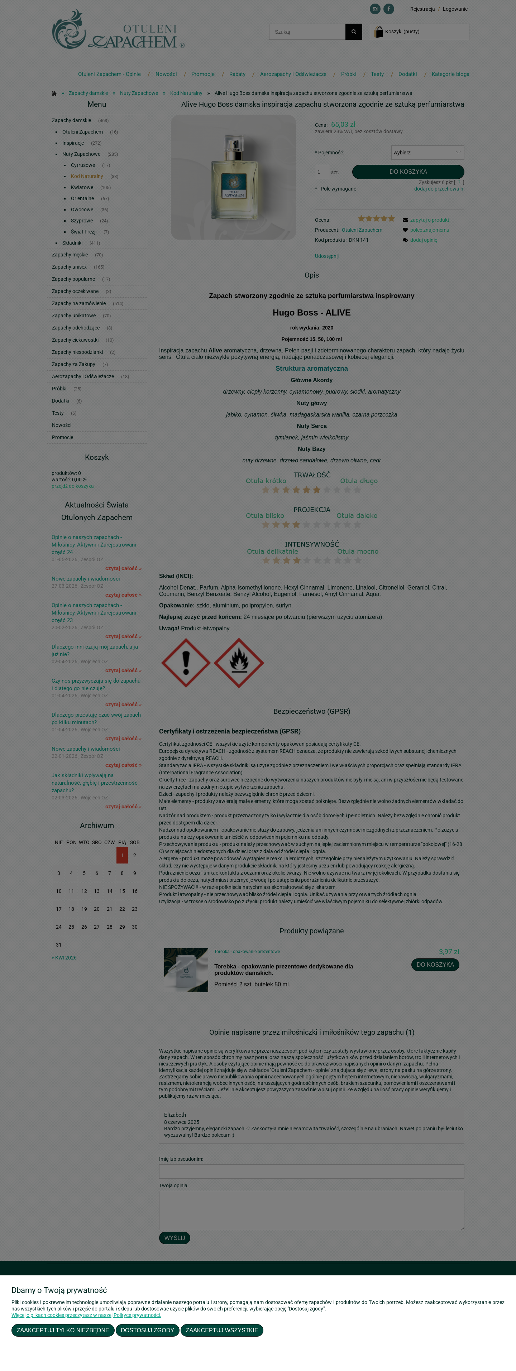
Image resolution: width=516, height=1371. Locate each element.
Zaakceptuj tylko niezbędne (63, 1330)
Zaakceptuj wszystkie (222, 1330)
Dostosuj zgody (147, 1330)
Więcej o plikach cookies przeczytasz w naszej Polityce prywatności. (86, 1315)
